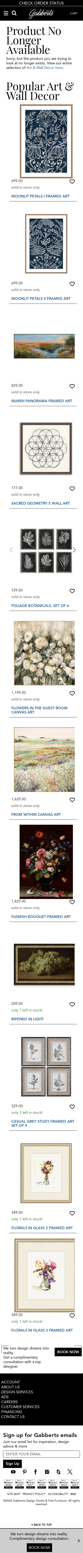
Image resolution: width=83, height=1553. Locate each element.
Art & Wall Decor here (45, 67)
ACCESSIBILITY (58, 1494)
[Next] (73, 549)
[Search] (14, 13)
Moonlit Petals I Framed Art (40, 196)
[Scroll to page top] (41, 1525)
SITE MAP (13, 1494)
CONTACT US (13, 1417)
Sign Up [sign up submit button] (12, 1463)
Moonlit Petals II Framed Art (40, 298)
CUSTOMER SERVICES (20, 1407)
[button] (72, 182)
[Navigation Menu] (6, 13)
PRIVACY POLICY (34, 1494)
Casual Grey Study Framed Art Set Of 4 (42, 1123)
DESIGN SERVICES (17, 1392)
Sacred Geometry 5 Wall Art (40, 503)
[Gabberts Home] (41, 14)
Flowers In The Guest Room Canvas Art (39, 710)
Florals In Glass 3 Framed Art (42, 1330)
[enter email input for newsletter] (41, 1454)
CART (74, 13)
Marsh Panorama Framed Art (41, 401)
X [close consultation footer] (79, 1541)
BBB (73, 1494)
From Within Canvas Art (36, 814)
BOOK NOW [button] (68, 1352)
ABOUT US (10, 1387)
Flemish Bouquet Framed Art (41, 916)
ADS (5, 1397)
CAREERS (9, 1402)
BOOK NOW (39, 1547)
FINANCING (11, 1412)
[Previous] (11, 549)
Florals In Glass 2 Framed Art (42, 1228)
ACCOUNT (10, 1382)
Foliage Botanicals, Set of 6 (40, 605)
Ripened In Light (27, 1019)
